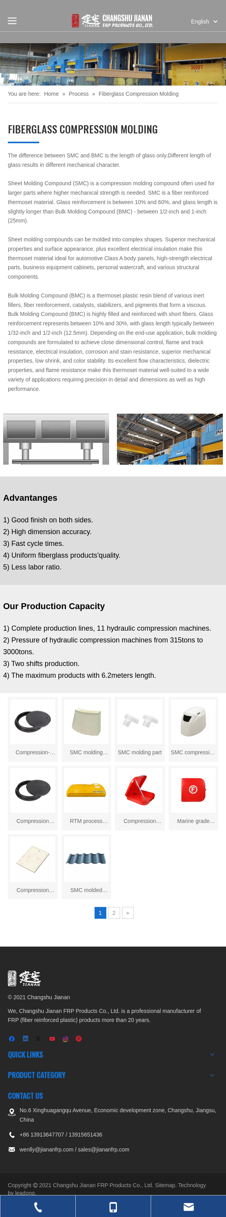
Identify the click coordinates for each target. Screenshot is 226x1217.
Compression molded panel (32, 891)
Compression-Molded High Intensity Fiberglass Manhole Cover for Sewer (32, 753)
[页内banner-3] (113, 64)
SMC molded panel (86, 891)
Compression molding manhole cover (33, 822)
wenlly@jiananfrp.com (46, 1149)
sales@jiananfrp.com (103, 1149)
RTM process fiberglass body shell (86, 822)
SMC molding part (140, 752)
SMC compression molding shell (193, 753)
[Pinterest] (79, 1039)
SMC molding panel (86, 753)
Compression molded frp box (140, 822)
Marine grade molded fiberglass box (193, 822)
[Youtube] (53, 1039)
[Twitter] (39, 1039)
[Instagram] (66, 1039)
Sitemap (165, 1185)
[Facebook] (13, 1039)
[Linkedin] (26, 1039)
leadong (25, 1193)
